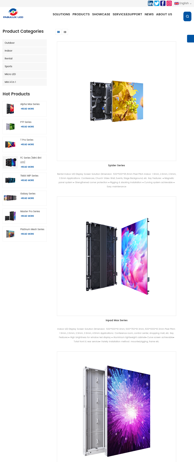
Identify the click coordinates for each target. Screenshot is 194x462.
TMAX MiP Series (29, 177)
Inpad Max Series (123, 88)
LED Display (127, 454)
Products (82, 14)
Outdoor (10, 44)
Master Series (77, 297)
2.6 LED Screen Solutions (85, 454)
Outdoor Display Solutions (58, 411)
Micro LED (10, 76)
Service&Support (128, 14)
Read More (27, 110)
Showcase (102, 14)
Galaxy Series (27, 195)
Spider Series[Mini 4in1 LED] (123, 297)
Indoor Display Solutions (57, 417)
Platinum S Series (170, 188)
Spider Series (76, 88)
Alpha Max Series (30, 106)
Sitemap (92, 421)
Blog (90, 427)
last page (163, 374)
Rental (8, 60)
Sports (8, 68)
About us (165, 14)
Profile (123, 411)
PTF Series (25, 124)
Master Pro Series (30, 213)
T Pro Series (26, 141)
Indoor (8, 52)
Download (93, 415)
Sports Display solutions (57, 429)
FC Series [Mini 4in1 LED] (30, 162)
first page (83, 374)
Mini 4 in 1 (10, 84)
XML (90, 433)
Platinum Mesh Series (32, 231)
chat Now (176, 459)
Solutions (62, 14)
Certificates (126, 417)
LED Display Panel (109, 454)
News (150, 14)
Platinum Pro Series (169, 88)
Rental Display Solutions (57, 423)
